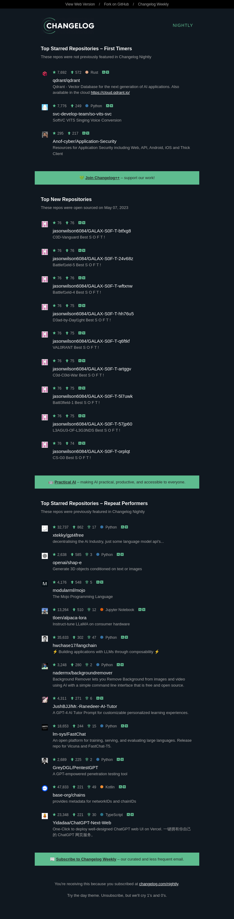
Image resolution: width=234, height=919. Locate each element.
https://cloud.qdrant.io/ (110, 92)
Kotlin (107, 787)
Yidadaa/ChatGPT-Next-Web (82, 822)
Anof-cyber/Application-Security (84, 141)
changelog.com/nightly (158, 884)
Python (93, 106)
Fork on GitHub (116, 4)
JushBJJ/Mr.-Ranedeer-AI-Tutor (85, 706)
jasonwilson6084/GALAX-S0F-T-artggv (92, 368)
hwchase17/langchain (75, 645)
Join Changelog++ (102, 177)
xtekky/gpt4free (68, 535)
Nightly (183, 25)
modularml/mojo (69, 590)
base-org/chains (69, 794)
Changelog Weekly (153, 4)
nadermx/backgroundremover (82, 672)
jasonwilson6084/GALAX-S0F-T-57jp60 (92, 423)
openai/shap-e (67, 562)
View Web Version (80, 4)
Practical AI (65, 482)
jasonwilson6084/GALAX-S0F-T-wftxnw (93, 285)
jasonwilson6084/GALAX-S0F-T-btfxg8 (92, 230)
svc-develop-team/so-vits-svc (82, 113)
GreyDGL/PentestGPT (75, 767)
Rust (91, 72)
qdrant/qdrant (66, 80)
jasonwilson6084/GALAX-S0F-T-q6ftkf (91, 341)
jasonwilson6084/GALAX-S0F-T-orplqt (91, 451)
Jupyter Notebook (117, 610)
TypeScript (111, 815)
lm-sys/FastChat (69, 734)
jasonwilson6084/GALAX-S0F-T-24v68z (93, 258)
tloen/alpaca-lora (70, 617)
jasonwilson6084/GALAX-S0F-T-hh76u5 (93, 313)
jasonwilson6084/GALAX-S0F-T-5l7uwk (93, 396)
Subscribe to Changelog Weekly (86, 859)
